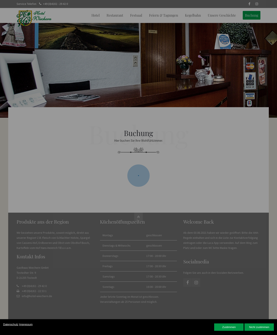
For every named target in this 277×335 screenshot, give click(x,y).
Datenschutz (10, 324)
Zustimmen (229, 327)
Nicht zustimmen (259, 327)
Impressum (26, 324)
